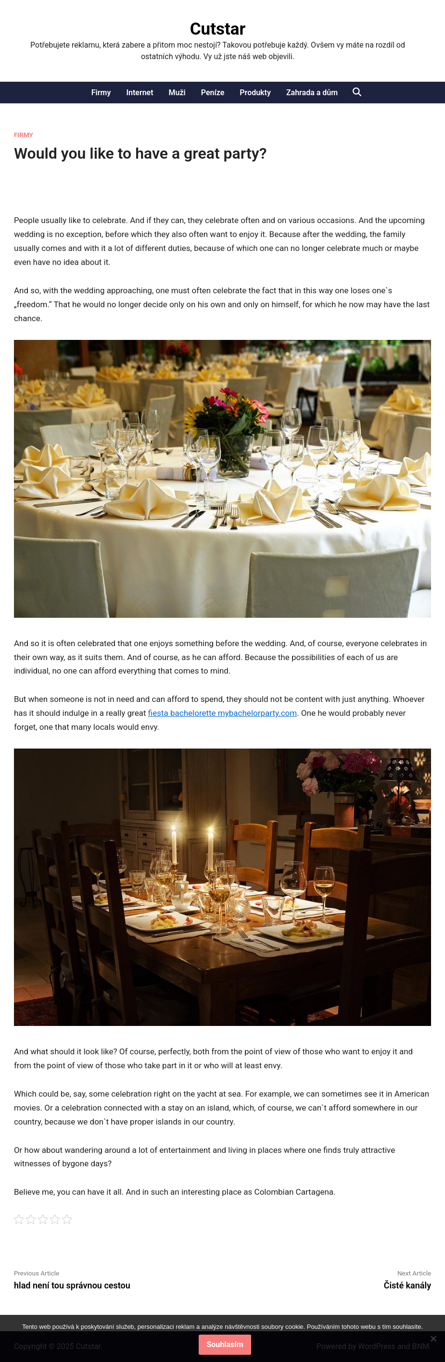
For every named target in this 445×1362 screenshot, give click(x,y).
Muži (177, 92)
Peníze (213, 92)
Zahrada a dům (312, 92)
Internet (139, 92)
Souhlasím (224, 1344)
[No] (433, 1338)
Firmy (101, 92)
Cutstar (218, 29)
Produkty (255, 92)
